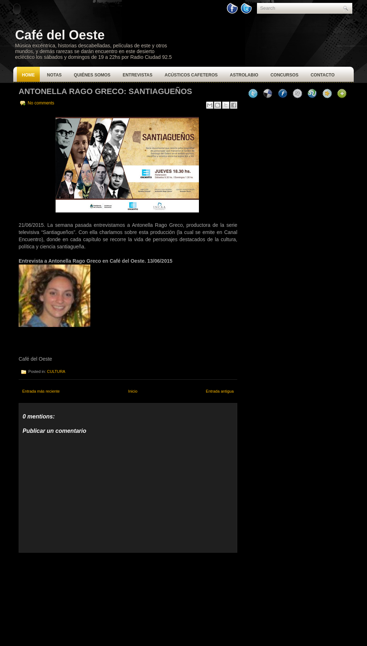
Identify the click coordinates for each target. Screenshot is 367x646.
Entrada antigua (220, 391)
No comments (41, 103)
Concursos (285, 75)
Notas (54, 75)
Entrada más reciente (41, 391)
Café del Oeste (60, 35)
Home (28, 75)
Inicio (133, 391)
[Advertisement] (72, 597)
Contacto (323, 75)
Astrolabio (244, 75)
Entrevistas (137, 75)
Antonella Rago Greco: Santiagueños (105, 91)
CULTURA (56, 371)
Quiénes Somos (92, 75)
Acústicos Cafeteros (191, 75)
